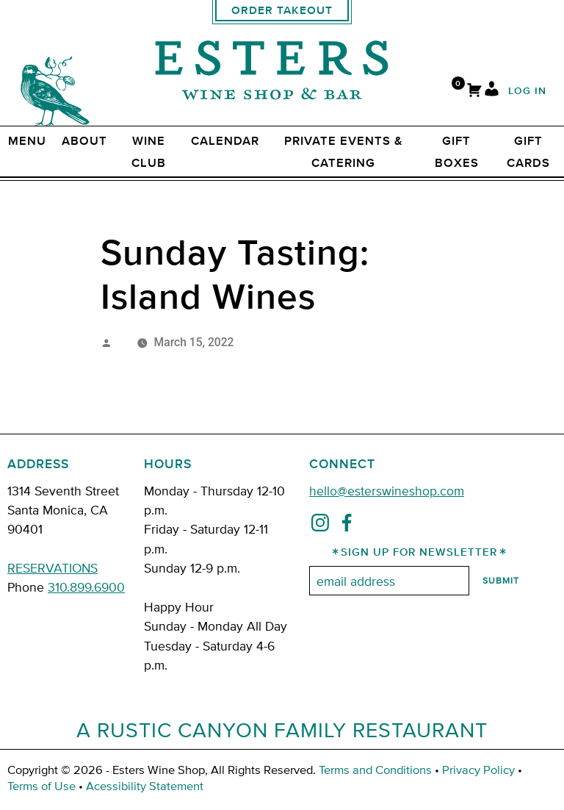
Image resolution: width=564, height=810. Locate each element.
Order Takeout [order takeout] (282, 11)
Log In (527, 91)
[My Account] (491, 91)
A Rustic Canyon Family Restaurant (282, 729)
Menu (27, 141)
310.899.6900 (86, 586)
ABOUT (84, 141)
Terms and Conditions (375, 769)
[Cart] (474, 91)
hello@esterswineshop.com (386, 490)
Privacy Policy (478, 769)
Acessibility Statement (144, 785)
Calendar (225, 141)
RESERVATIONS (52, 567)
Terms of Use (41, 785)
